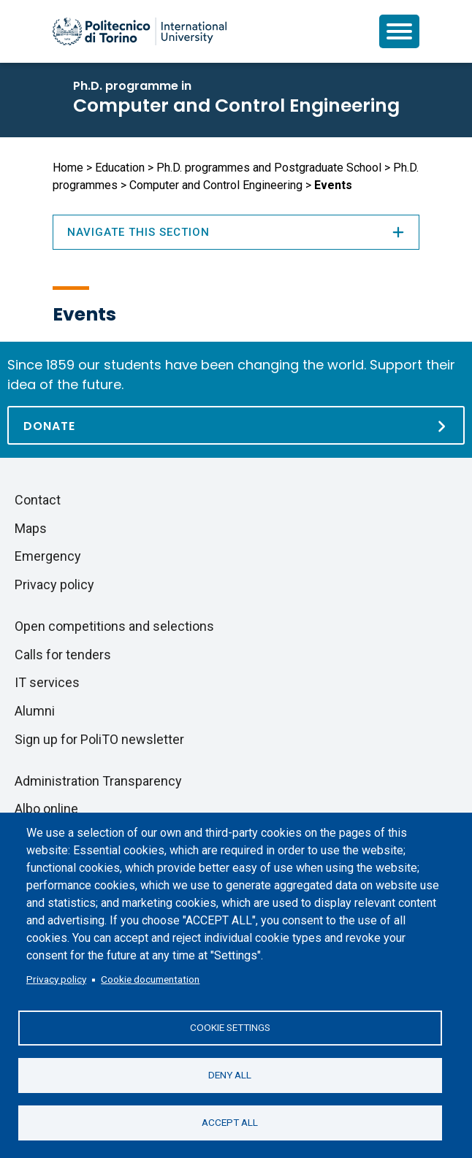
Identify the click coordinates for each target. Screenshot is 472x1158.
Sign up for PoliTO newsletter (99, 739)
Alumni (35, 710)
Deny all (229, 1075)
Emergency (48, 556)
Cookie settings (230, 1027)
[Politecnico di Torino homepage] (140, 31)
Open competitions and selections (114, 626)
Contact (38, 499)
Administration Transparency (98, 781)
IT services (47, 682)
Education (120, 168)
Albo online (46, 808)
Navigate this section (236, 232)
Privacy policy (56, 979)
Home (68, 168)
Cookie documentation (150, 979)
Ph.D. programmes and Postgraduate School (268, 168)
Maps (31, 528)
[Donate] (236, 425)
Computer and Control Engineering (236, 105)
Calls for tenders (63, 654)
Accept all (230, 1122)
